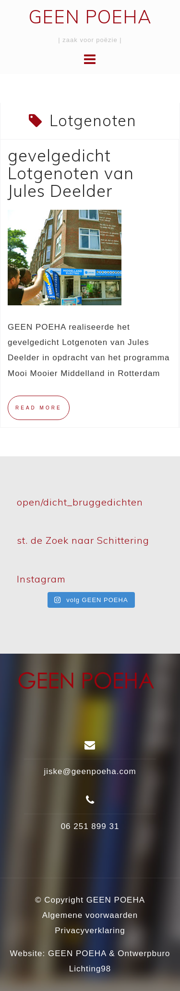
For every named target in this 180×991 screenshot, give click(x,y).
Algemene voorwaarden (90, 915)
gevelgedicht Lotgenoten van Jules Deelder (71, 173)
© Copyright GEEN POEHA (90, 900)
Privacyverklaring (90, 930)
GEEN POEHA (90, 16)
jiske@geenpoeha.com (90, 771)
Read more (38, 407)
